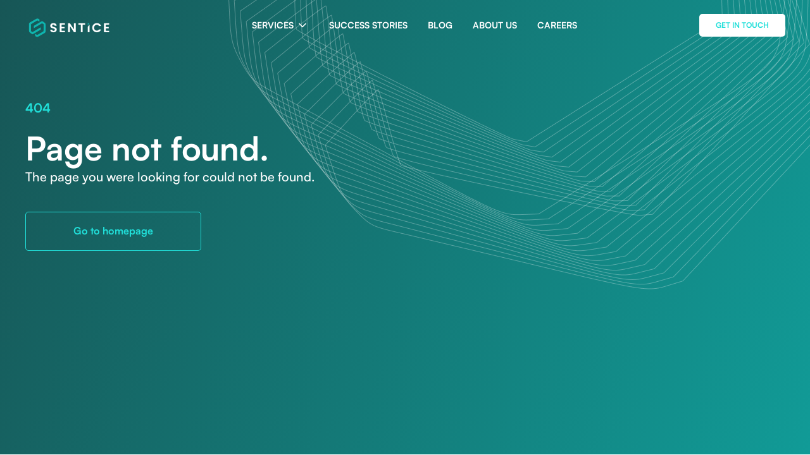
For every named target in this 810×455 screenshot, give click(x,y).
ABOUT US (495, 25)
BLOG (440, 25)
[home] (70, 25)
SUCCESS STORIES (368, 25)
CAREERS (557, 25)
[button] (280, 25)
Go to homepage (113, 230)
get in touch (742, 25)
